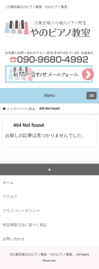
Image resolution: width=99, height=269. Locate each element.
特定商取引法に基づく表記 (25, 225)
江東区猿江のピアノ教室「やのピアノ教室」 (38, 7)
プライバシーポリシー (21, 211)
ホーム (8, 182)
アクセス (10, 196)
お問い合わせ (14, 239)
